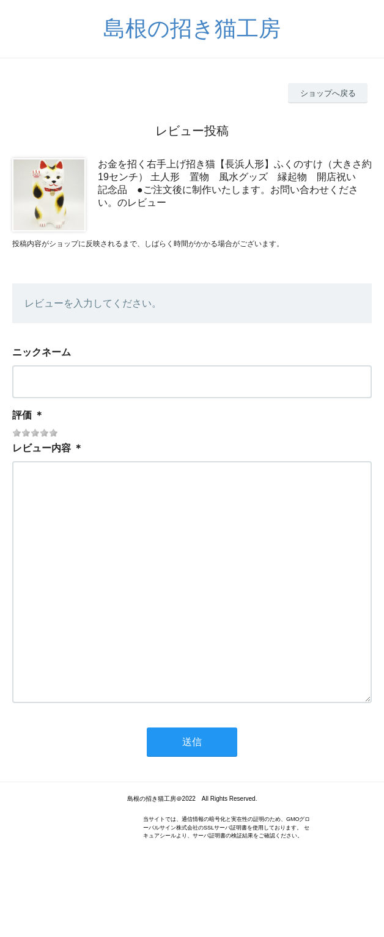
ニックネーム (41, 352)
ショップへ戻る (328, 93)
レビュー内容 (41, 448)
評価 (22, 415)
